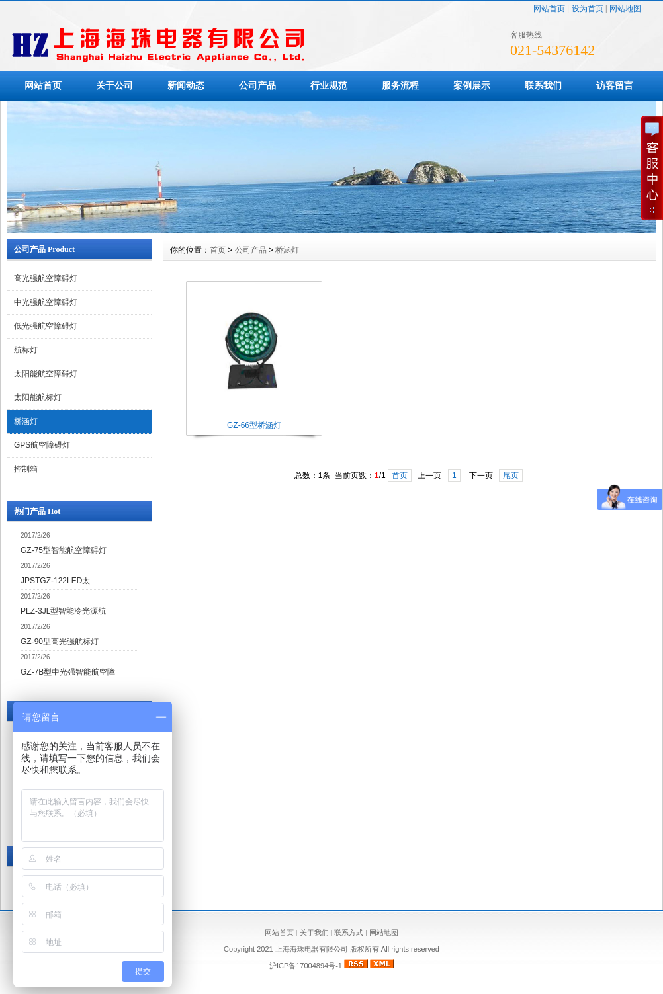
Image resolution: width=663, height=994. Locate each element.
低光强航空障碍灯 (45, 326)
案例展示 (471, 85)
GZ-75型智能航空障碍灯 (64, 550)
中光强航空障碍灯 (45, 302)
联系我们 (543, 85)
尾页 (511, 475)
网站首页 (549, 8)
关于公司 (114, 85)
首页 (218, 250)
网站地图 (625, 8)
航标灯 (26, 349)
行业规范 (328, 85)
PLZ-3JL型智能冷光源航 (63, 611)
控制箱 (26, 469)
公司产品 (257, 85)
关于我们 (314, 932)
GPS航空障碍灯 (42, 445)
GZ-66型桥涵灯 (254, 425)
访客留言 (614, 85)
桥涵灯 (26, 421)
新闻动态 (185, 85)
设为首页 (587, 8)
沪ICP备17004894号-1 (305, 966)
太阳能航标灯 (38, 397)
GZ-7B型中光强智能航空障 (68, 672)
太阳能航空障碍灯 (45, 373)
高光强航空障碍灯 (45, 278)
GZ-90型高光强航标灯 (60, 641)
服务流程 (400, 85)
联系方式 (348, 932)
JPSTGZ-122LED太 (55, 580)
